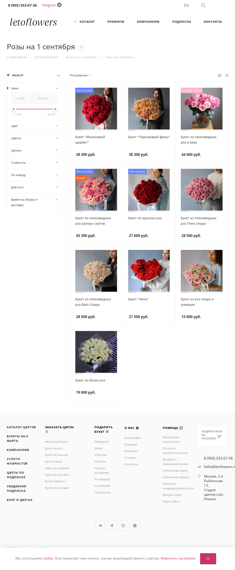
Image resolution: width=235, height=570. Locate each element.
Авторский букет (57, 442)
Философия (133, 438)
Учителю (100, 455)
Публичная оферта (176, 477)
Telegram (49, 5)
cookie (48, 558)
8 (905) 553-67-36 (218, 458)
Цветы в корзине (57, 468)
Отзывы (130, 458)
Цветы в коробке (57, 475)
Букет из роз (53, 448)
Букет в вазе (53, 461)
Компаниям (18, 450)
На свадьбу (102, 479)
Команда (131, 444)
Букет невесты (55, 481)
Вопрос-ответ (172, 495)
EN (186, 5)
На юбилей (102, 486)
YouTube (123, 525)
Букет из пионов (56, 455)
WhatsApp (135, 525)
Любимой (101, 442)
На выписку (102, 492)
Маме (98, 448)
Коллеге (100, 461)
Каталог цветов (21, 427)
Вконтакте (100, 525)
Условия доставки (175, 470)
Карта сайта (171, 501)
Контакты (131, 464)
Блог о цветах (19, 500)
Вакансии (131, 451)
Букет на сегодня (57, 488)
